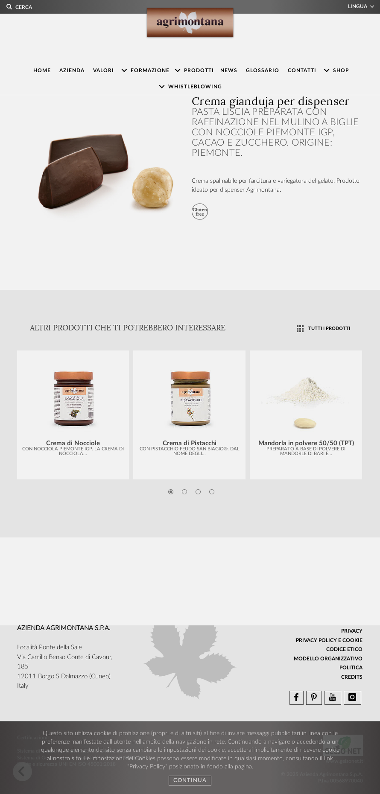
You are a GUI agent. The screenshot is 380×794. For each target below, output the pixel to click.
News (228, 70)
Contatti (302, 70)
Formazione (150, 70)
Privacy (351, 630)
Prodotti (199, 70)
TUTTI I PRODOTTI (329, 328)
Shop (341, 70)
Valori (103, 70)
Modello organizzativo (328, 658)
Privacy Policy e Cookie (329, 640)
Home (42, 70)
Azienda (72, 70)
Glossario (262, 70)
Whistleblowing (195, 86)
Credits (351, 677)
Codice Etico (344, 649)
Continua (190, 780)
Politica (350, 667)
